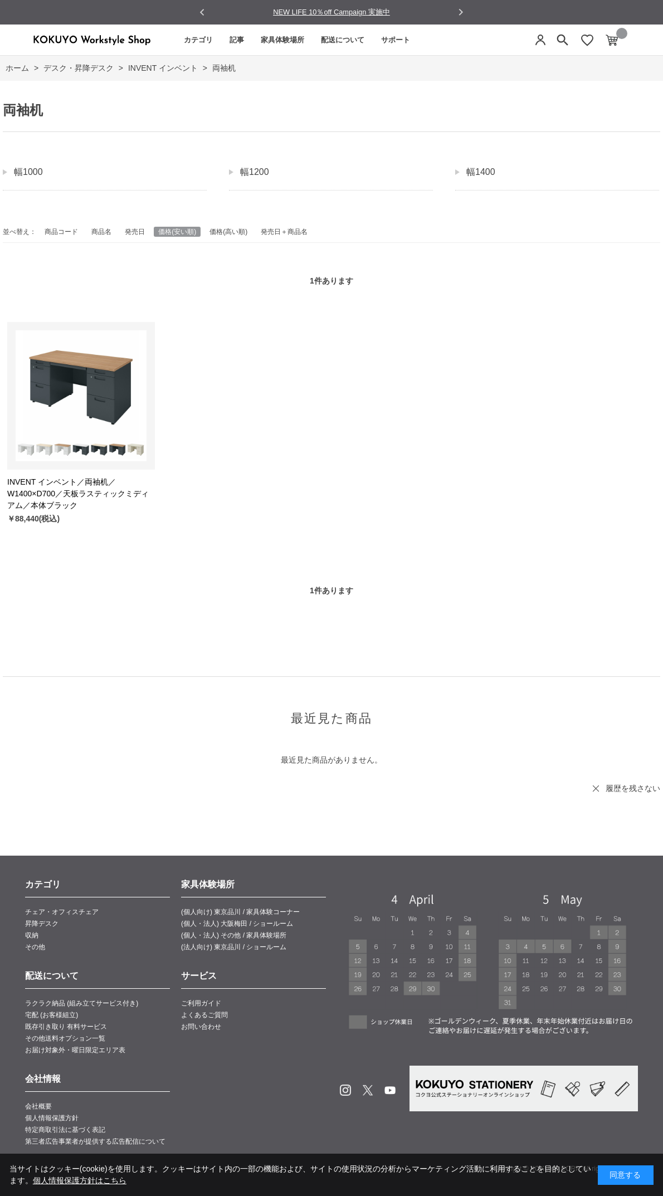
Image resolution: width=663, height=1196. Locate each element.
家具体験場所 (282, 40)
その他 (35, 947)
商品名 (101, 232)
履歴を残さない (633, 788)
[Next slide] (460, 11)
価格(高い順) (228, 232)
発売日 (135, 232)
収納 (31, 935)
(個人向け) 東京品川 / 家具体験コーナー (240, 912)
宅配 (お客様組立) (51, 1015)
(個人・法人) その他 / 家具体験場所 (233, 935)
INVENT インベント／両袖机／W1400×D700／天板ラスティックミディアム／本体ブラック (78, 493)
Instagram (345, 1090)
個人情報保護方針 (52, 1118)
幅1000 (28, 172)
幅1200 (254, 172)
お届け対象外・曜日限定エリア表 (75, 1050)
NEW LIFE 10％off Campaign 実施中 (331, 12)
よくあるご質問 (204, 1015)
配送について (342, 40)
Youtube (390, 1090)
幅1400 (480, 172)
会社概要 (38, 1106)
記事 (237, 40)
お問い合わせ (201, 1027)
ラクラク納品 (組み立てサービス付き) (81, 1003)
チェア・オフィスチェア (62, 912)
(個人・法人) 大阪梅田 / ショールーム (237, 923)
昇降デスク (41, 923)
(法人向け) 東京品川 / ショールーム (233, 947)
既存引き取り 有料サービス (66, 1027)
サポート (395, 40)
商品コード (61, 232)
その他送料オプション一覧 (65, 1038)
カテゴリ (198, 40)
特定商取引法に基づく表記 (65, 1130)
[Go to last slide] (202, 12)
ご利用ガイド (201, 1003)
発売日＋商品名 (284, 232)
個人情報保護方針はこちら (79, 1180)
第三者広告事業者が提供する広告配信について (95, 1141)
